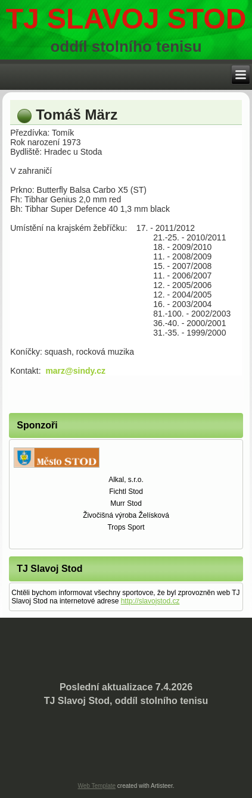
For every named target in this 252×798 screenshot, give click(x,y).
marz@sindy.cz (75, 370)
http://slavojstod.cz (150, 601)
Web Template (97, 786)
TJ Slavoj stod (126, 19)
